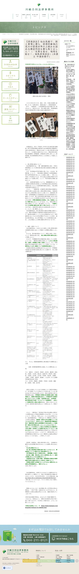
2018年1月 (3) (70, 296)
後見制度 (68, 560)
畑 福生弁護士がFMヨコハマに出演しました (70, 66)
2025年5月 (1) (70, 165)
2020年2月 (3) (70, 252)
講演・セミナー (70, 54)
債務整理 (68, 558)
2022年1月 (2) (70, 215)
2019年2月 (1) (70, 274)
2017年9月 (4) (70, 301)
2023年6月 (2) (70, 188)
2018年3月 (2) (70, 292)
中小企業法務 (58, 562)
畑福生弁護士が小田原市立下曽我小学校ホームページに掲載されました (70, 113)
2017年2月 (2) (70, 309)
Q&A (66, 44)
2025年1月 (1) (70, 170)
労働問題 (57, 555)
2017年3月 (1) (70, 307)
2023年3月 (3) (70, 194)
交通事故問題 (58, 558)
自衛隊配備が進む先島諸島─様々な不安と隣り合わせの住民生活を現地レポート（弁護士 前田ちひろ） (70, 128)
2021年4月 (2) (70, 230)
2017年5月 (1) (70, 305)
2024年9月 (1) (70, 179)
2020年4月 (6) (70, 248)
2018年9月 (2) (70, 281)
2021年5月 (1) (70, 228)
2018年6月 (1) (70, 287)
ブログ (8, 34)
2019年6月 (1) (70, 270)
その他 (68, 562)
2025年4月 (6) (70, 166)
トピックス (14, 34)
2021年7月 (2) (70, 224)
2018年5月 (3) (70, 289)
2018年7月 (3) (70, 285)
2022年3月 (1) (70, 214)
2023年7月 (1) (70, 186)
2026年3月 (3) (70, 157)
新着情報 (68, 52)
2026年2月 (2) (70, 159)
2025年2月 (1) (70, 168)
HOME (4, 34)
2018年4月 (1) (70, 291)
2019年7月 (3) (70, 268)
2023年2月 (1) (70, 196)
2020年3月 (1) (70, 250)
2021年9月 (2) (70, 221)
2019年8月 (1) (70, 266)
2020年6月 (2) (70, 246)
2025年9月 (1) (70, 163)
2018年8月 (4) (70, 283)
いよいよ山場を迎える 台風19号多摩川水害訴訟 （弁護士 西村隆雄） (70, 89)
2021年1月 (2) (70, 232)
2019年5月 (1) (70, 272)
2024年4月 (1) (70, 181)
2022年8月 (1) (70, 210)
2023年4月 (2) (70, 192)
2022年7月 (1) (70, 212)
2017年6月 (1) (70, 303)
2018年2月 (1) (70, 294)
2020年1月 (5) (70, 254)
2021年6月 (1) (70, 226)
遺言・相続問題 (59, 556)
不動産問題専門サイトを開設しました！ (70, 120)
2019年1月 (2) (70, 276)
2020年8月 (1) (70, 243)
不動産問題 (58, 560)
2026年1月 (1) (70, 161)
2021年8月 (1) (70, 223)
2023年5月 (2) (70, 190)
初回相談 (38, 558)
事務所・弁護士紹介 (41, 556)
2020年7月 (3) (70, 245)
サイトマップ (39, 565)
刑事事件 (68, 556)
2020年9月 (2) (70, 241)
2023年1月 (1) (70, 197)
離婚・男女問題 (70, 555)
